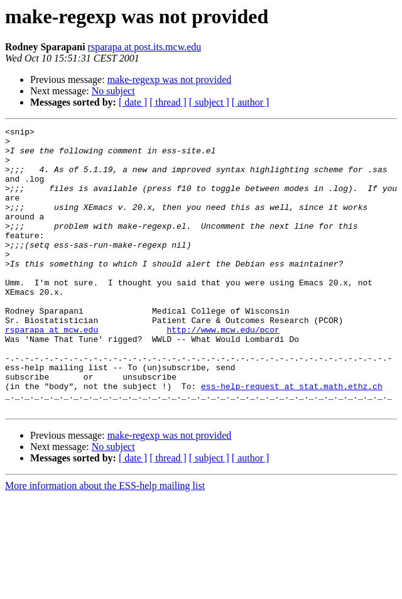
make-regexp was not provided (169, 79)
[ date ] (133, 102)
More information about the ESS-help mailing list (105, 542)
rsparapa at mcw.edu (51, 370)
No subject (113, 90)
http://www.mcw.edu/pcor (222, 370)
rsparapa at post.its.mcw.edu (145, 46)
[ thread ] (168, 102)
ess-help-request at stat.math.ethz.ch (292, 438)
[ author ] (250, 102)
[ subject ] (209, 102)
